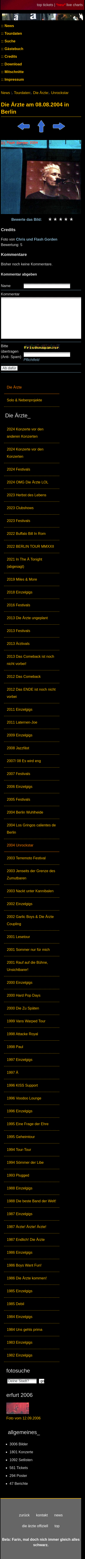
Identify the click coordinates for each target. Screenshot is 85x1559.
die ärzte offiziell (35, 1526)
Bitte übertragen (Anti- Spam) (11, 351)
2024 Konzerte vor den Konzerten (25, 452)
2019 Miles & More (22, 579)
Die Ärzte (14, 387)
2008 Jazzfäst (18, 748)
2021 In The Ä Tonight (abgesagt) (24, 562)
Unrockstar (59, 93)
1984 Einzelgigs (19, 1317)
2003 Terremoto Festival (26, 858)
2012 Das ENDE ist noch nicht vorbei (31, 693)
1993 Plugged (18, 1175)
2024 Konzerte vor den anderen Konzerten (25, 432)
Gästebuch (13, 49)
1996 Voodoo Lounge (24, 1098)
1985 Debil (15, 1304)
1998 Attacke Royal (22, 1034)
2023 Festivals (18, 521)
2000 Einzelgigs (19, 982)
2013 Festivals (18, 631)
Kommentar (10, 294)
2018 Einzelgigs (19, 592)
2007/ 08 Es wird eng (24, 761)
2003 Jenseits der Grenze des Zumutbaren (31, 874)
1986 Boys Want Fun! (24, 1265)
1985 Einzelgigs (19, 1291)
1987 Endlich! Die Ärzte (26, 1240)
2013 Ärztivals (18, 644)
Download (13, 64)
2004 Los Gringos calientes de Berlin (31, 828)
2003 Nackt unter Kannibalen (30, 891)
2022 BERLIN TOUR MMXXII (30, 546)
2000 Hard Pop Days (24, 995)
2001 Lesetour (18, 937)
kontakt (42, 1515)
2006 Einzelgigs (19, 787)
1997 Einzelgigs (19, 1060)
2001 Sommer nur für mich (28, 950)
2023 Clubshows (20, 508)
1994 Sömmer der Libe (25, 1162)
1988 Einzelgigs (19, 1188)
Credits (10, 56)
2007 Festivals (18, 774)
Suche (9, 41)
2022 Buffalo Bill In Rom (26, 534)
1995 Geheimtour (21, 1137)
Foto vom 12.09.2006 (23, 1418)
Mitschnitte (14, 72)
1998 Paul (15, 1047)
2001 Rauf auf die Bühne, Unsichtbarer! (27, 966)
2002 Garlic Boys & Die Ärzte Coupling (30, 920)
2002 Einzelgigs (19, 904)
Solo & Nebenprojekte (24, 400)
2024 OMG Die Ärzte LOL (27, 482)
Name (6, 286)
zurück (24, 1515)
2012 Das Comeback (24, 676)
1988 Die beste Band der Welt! (31, 1201)
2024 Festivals (18, 469)
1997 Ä (12, 1072)
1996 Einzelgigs (19, 1111)
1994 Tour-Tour (19, 1150)
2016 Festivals (18, 605)
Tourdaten (13, 33)
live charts (74, 5)
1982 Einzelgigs (19, 1355)
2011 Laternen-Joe (22, 722)
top (56, 1526)
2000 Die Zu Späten (23, 1008)
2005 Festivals (18, 799)
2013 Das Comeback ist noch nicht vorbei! (30, 660)
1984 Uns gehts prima (24, 1329)
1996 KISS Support (22, 1085)
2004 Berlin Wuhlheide (25, 812)
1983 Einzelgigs (19, 1342)
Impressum (14, 79)
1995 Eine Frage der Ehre (28, 1124)
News (9, 26)
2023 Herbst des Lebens (26, 495)
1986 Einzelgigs (19, 1252)
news (58, 1515)
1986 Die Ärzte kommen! (27, 1278)
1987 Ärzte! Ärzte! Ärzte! (26, 1227)
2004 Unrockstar (20, 845)
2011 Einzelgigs (19, 709)
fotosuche (18, 1371)
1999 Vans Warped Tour (26, 1021)
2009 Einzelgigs (19, 735)
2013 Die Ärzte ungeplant (27, 618)
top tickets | (46, 5)
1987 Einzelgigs (19, 1214)
